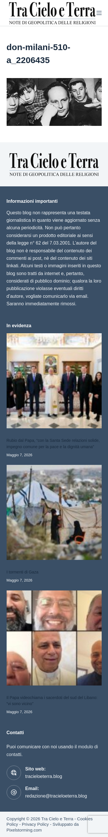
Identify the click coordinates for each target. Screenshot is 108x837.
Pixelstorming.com (24, 829)
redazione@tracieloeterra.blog (56, 796)
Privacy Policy (35, 824)
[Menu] (99, 13)
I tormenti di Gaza (23, 572)
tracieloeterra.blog (43, 776)
